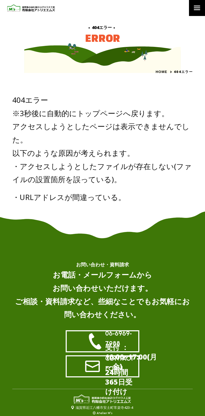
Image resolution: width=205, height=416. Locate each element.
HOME (161, 72)
